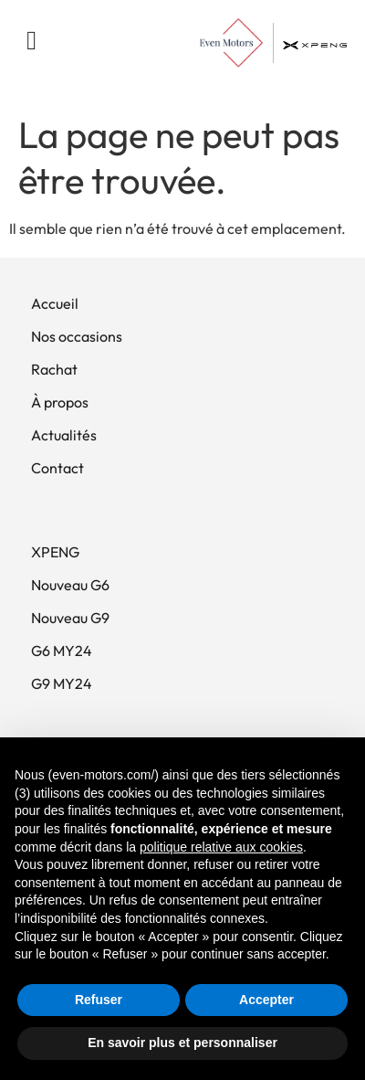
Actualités (64, 435)
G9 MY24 (61, 683)
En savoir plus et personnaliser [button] (182, 1042)
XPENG (55, 552)
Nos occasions (76, 336)
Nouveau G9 (70, 618)
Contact (57, 468)
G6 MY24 (61, 650)
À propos (60, 402)
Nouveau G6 (70, 585)
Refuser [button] (98, 999)
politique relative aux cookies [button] (221, 847)
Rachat (54, 369)
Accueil (54, 303)
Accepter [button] (266, 999)
